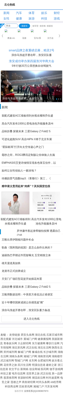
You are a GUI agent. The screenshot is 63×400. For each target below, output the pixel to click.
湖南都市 (57, 356)
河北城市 (17, 339)
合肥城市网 (44, 360)
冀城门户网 (30, 339)
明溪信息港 (38, 364)
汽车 (19, 13)
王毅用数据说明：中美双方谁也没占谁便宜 (27, 294)
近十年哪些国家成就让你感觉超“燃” (23, 302)
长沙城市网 (50, 351)
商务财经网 (28, 382)
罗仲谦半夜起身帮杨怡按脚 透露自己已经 (38, 233)
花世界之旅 (10, 364)
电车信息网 (18, 373)
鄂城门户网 (21, 360)
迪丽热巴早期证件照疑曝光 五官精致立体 (26, 255)
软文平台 (14, 369)
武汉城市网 (7, 360)
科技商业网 (11, 386)
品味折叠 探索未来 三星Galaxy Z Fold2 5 (26, 131)
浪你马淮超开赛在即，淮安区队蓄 (31, 55)
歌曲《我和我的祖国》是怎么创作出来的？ (27, 247)
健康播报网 (44, 339)
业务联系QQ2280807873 (36, 391)
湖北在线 (40, 334)
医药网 (45, 369)
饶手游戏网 (56, 369)
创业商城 (34, 369)
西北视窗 (6, 339)
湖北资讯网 (18, 347)
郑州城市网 (10, 351)
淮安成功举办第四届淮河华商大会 (31, 61)
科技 (44, 18)
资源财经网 (24, 377)
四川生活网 (24, 364)
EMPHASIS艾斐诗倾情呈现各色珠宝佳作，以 (29, 162)
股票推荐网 (10, 377)
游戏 (57, 18)
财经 (57, 13)
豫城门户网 (24, 351)
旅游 (32, 18)
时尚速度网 (52, 377)
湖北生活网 (44, 347)
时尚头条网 (43, 382)
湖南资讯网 (44, 356)
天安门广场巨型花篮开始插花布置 (22, 278)
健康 (19, 18)
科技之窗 (6, 373)
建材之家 (51, 364)
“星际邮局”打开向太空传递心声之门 (23, 147)
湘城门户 (38, 386)
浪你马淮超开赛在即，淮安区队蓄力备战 (26, 310)
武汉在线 (31, 347)
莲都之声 (16, 382)
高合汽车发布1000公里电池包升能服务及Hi (27, 123)
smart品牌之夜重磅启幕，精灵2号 (31, 50)
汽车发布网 (51, 386)
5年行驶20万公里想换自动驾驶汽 (31, 65)
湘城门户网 (30, 356)
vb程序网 (55, 382)
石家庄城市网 (54, 334)
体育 (32, 13)
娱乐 (44, 13)
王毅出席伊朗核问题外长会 (18, 239)
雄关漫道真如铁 (11, 263)
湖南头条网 (16, 356)
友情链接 (14, 334)
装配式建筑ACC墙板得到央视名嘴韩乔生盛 (27, 115)
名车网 (33, 360)
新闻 (6, 13)
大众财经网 (24, 343)
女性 (6, 18)
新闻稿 (24, 369)
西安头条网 (27, 334)
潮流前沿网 (38, 377)
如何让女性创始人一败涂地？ (19, 170)
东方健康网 (38, 343)
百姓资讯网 (25, 386)
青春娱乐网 (10, 343)
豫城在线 (37, 351)
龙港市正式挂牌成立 (14, 270)
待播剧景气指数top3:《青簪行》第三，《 (26, 178)
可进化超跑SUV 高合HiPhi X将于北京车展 (27, 139)
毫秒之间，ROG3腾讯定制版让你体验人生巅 (28, 154)
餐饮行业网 (52, 343)
